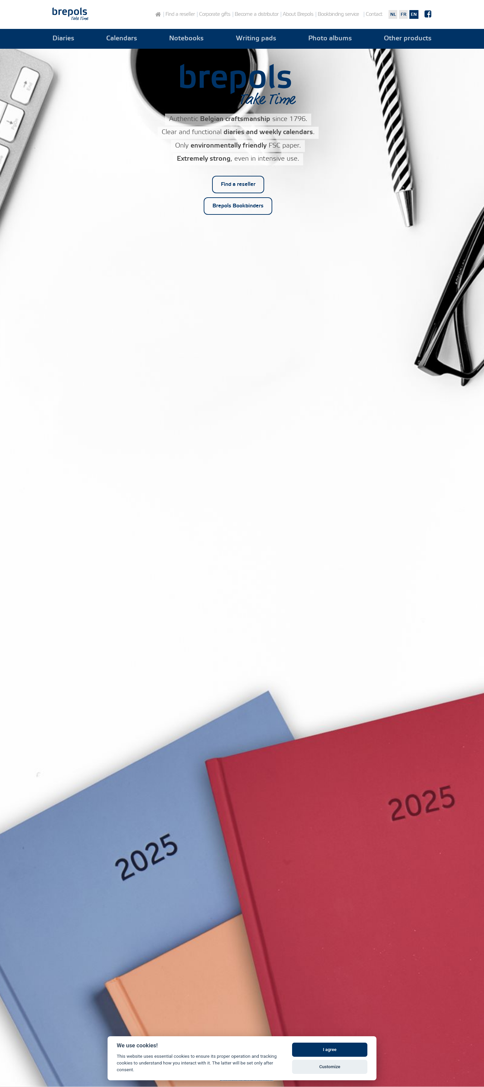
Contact (374, 14)
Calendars (121, 39)
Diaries (63, 39)
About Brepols (298, 14)
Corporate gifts (214, 14)
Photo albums (330, 39)
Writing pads (256, 39)
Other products (408, 39)
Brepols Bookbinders (238, 206)
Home (158, 14)
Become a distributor (256, 14)
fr (403, 14)
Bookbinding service (338, 14)
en (414, 14)
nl (393, 14)
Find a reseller (180, 14)
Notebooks (186, 39)
